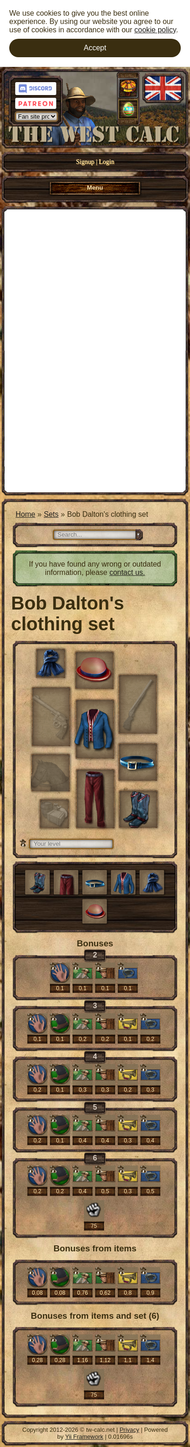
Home (26, 514)
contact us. (127, 572)
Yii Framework (84, 1436)
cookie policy (155, 30)
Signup (85, 161)
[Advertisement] (95, 349)
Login (106, 161)
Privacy (129, 1429)
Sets (51, 514)
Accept (95, 48)
